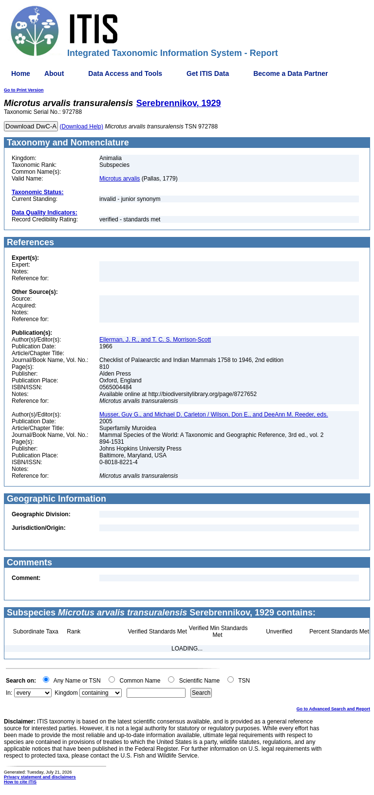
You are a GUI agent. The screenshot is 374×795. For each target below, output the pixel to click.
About (54, 73)
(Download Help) (81, 126)
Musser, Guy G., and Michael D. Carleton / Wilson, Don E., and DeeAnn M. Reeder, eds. (213, 414)
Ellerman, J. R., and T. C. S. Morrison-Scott (155, 339)
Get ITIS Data (208, 73)
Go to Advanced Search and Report (333, 708)
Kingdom (66, 692)
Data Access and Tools (125, 73)
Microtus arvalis (119, 178)
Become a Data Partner (290, 73)
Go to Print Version (24, 90)
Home (20, 73)
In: (9, 692)
